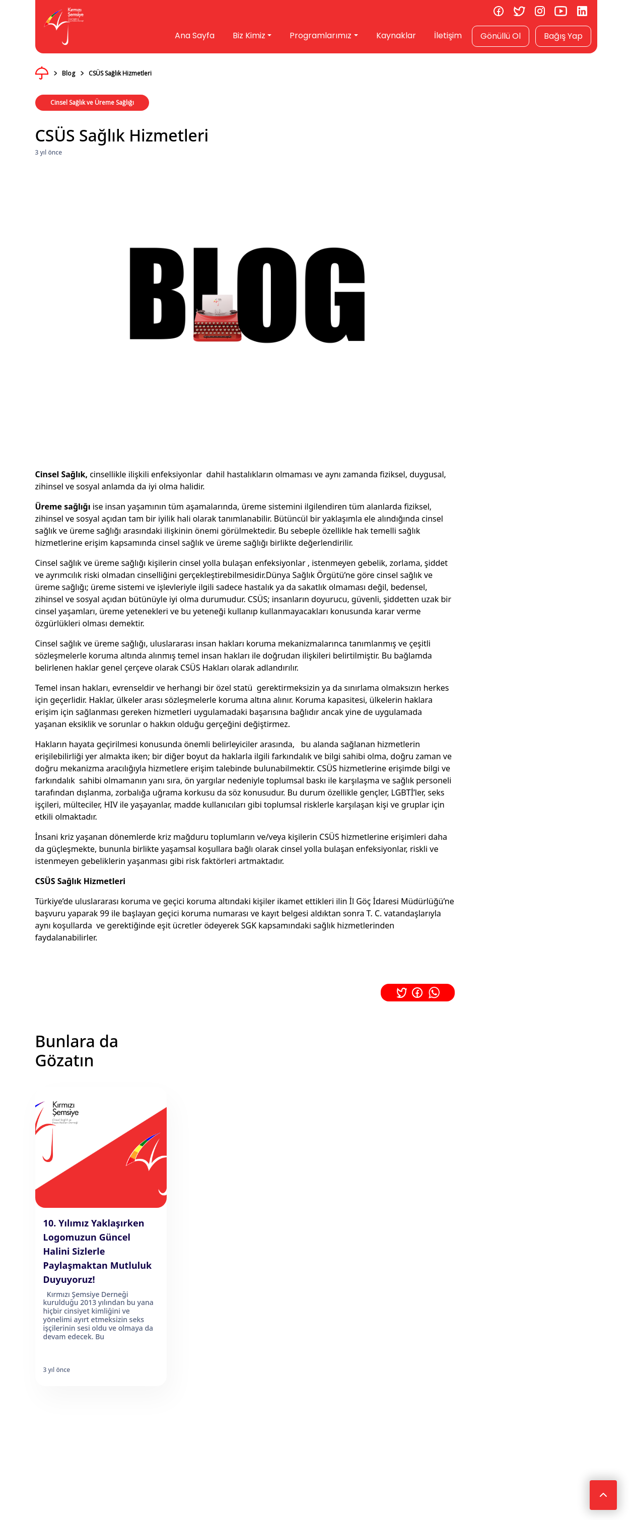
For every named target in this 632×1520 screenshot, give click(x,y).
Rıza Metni (254, 1277)
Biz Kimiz (249, 35)
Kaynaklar (396, 35)
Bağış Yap (563, 36)
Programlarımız (321, 35)
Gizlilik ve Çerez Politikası (188, 1277)
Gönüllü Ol (500, 36)
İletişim (448, 35)
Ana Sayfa (195, 35)
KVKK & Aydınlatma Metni (101, 1277)
